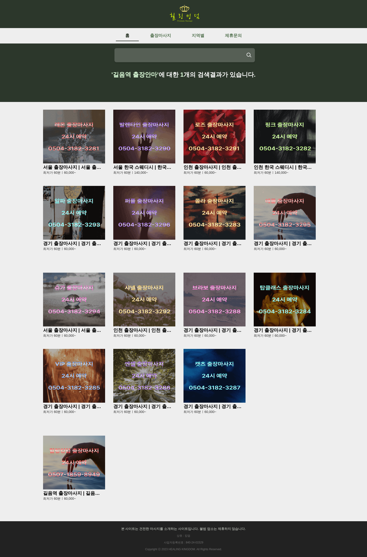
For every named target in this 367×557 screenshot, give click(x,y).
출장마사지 (160, 35)
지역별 (198, 35)
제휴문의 (233, 35)
